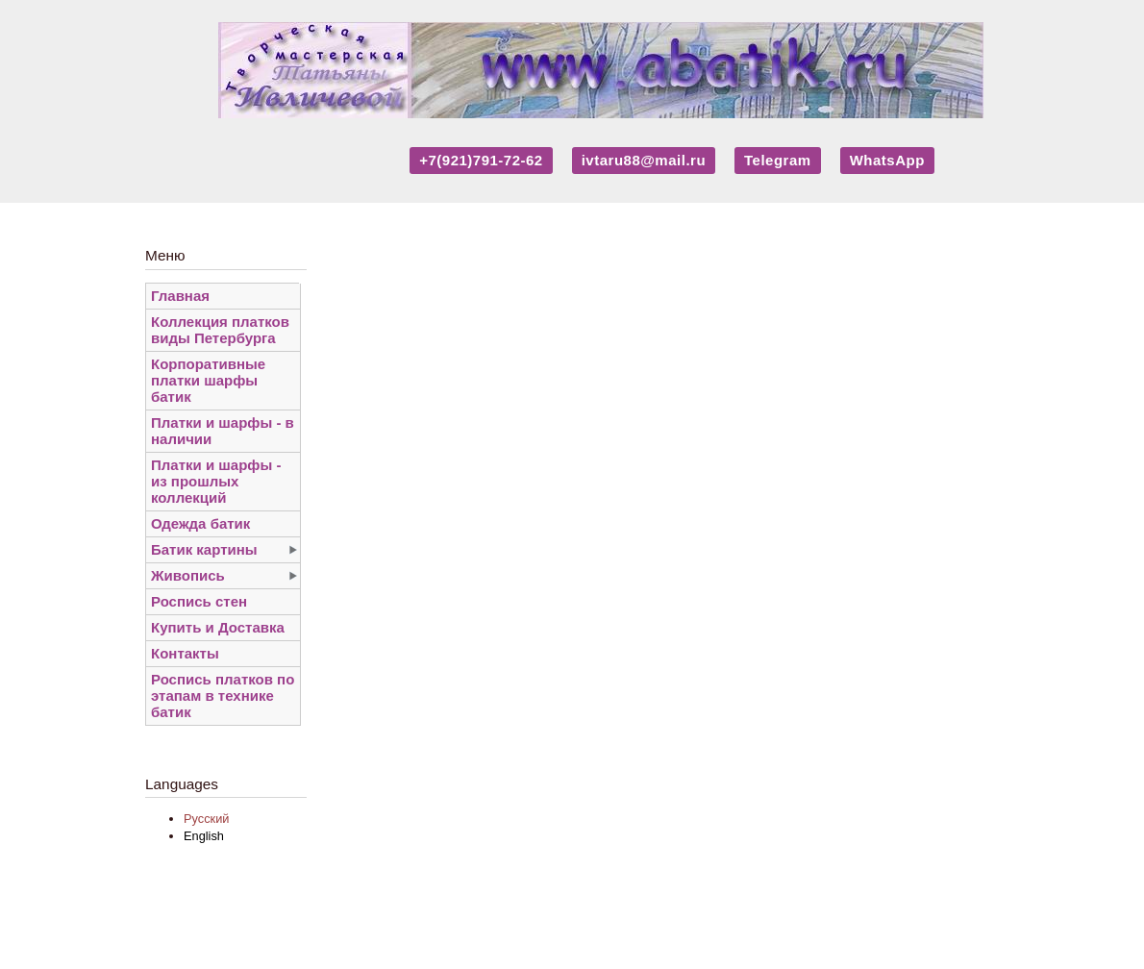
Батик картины (204, 549)
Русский (206, 818)
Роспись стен (199, 601)
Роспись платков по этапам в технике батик (222, 695)
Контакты (185, 653)
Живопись (188, 575)
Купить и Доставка (218, 627)
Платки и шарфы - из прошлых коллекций (216, 481)
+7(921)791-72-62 (481, 160)
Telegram (777, 160)
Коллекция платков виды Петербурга (220, 329)
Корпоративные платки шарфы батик (208, 380)
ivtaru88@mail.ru (644, 160)
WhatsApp (887, 160)
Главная (180, 295)
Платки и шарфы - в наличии (222, 430)
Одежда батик (200, 523)
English (204, 836)
